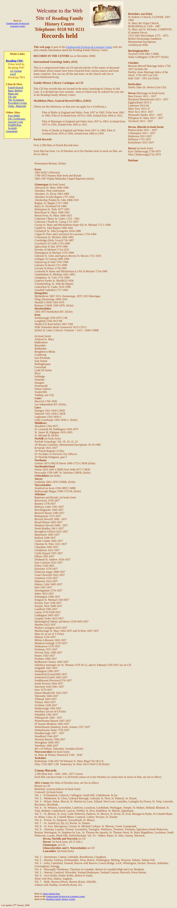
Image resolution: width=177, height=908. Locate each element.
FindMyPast (14, 125)
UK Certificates (16, 118)
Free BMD (14, 115)
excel (13, 74)
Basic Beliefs (15, 90)
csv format (16, 70)
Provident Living (17, 103)
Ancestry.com (15, 121)
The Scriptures (16, 99)
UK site (12, 96)
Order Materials (17, 106)
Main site (13, 93)
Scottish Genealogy (12, 130)
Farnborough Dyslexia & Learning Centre (17, 24)
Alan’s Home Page (51, 893)
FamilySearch (15, 87)
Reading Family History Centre (60, 899)
